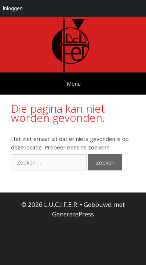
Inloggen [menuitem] (13, 8)
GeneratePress (73, 214)
